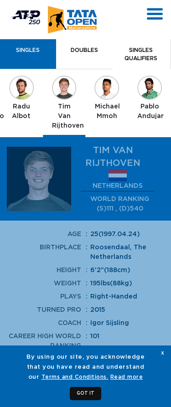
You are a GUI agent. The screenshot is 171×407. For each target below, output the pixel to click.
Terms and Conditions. (75, 377)
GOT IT (85, 393)
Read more (126, 377)
